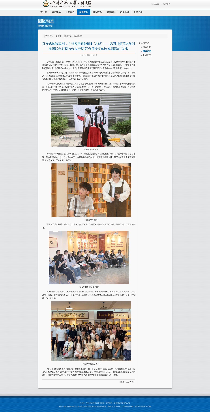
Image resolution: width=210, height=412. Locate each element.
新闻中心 (83, 12)
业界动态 (146, 55)
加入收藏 (155, 4)
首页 (59, 36)
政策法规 (97, 12)
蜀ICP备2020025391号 (143, 407)
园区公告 (146, 47)
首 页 (43, 12)
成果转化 (111, 12)
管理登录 (167, 4)
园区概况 (56, 12)
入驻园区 (70, 12)
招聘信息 (138, 12)
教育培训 (124, 12)
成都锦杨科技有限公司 (122, 403)
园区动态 (78, 36)
